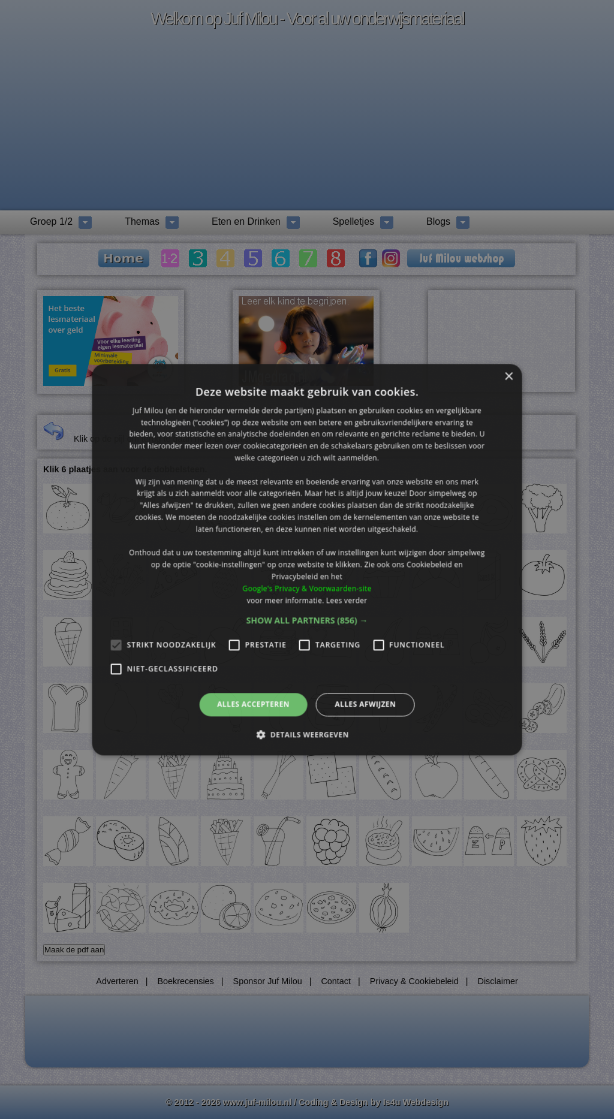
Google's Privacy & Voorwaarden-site (306, 588)
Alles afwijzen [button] (365, 704)
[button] (307, 621)
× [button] (508, 376)
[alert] (307, 559)
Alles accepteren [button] (253, 704)
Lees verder (347, 600)
